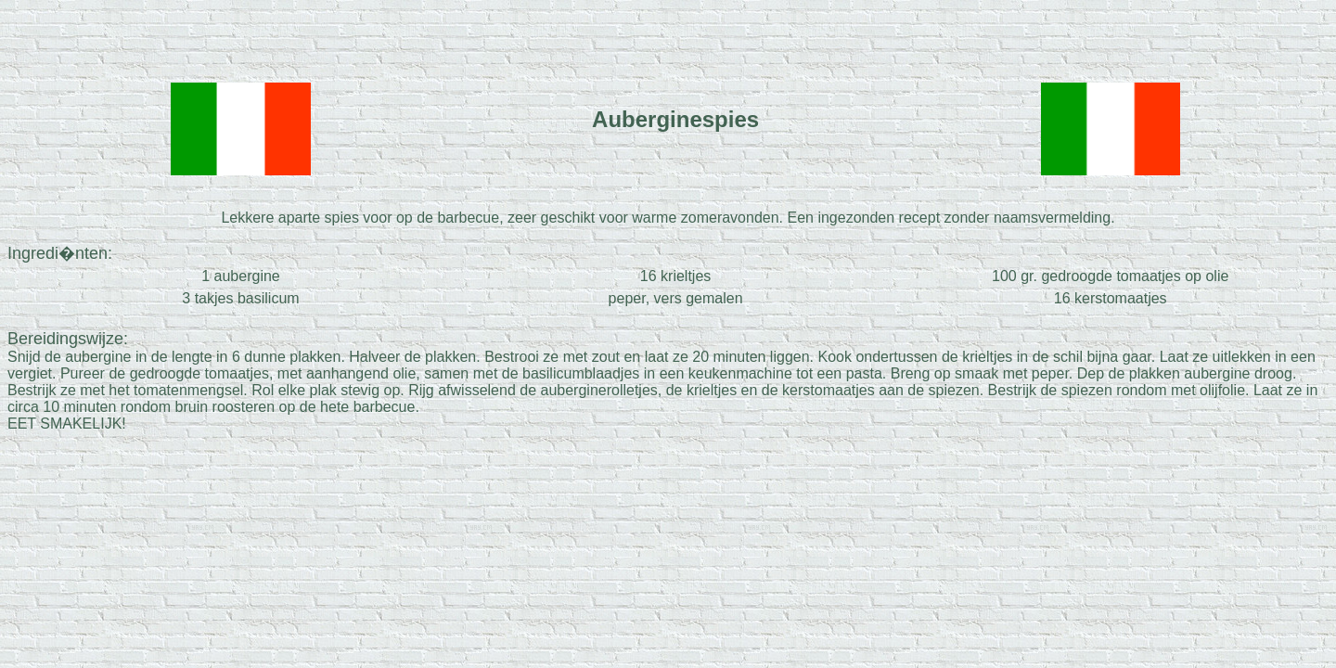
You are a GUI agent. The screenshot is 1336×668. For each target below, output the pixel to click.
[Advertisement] (668, 35)
